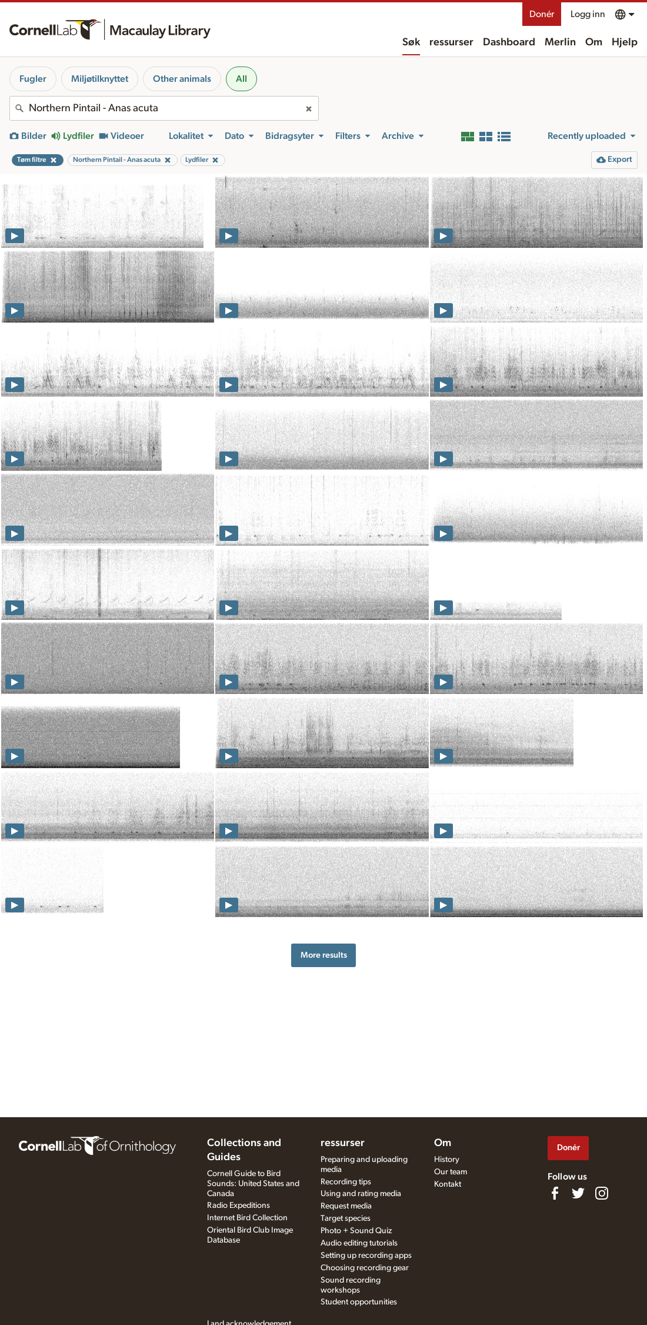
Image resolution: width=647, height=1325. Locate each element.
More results (324, 955)
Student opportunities (359, 1302)
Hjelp (625, 42)
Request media (346, 1206)
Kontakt (447, 1184)
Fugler (32, 79)
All (241, 79)
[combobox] (164, 108)
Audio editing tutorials (359, 1243)
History (446, 1159)
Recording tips (346, 1182)
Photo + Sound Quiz (356, 1231)
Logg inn (588, 14)
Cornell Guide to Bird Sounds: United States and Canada (253, 1184)
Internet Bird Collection (247, 1218)
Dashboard (509, 42)
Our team (450, 1172)
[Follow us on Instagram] (602, 1193)
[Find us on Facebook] (555, 1193)
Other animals (182, 79)
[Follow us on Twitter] (578, 1193)
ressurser (451, 42)
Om (593, 42)
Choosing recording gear (365, 1268)
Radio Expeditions (238, 1205)
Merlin (560, 42)
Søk (411, 42)
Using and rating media (361, 1194)
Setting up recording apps (366, 1255)
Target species (346, 1218)
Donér (541, 14)
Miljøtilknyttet (99, 79)
